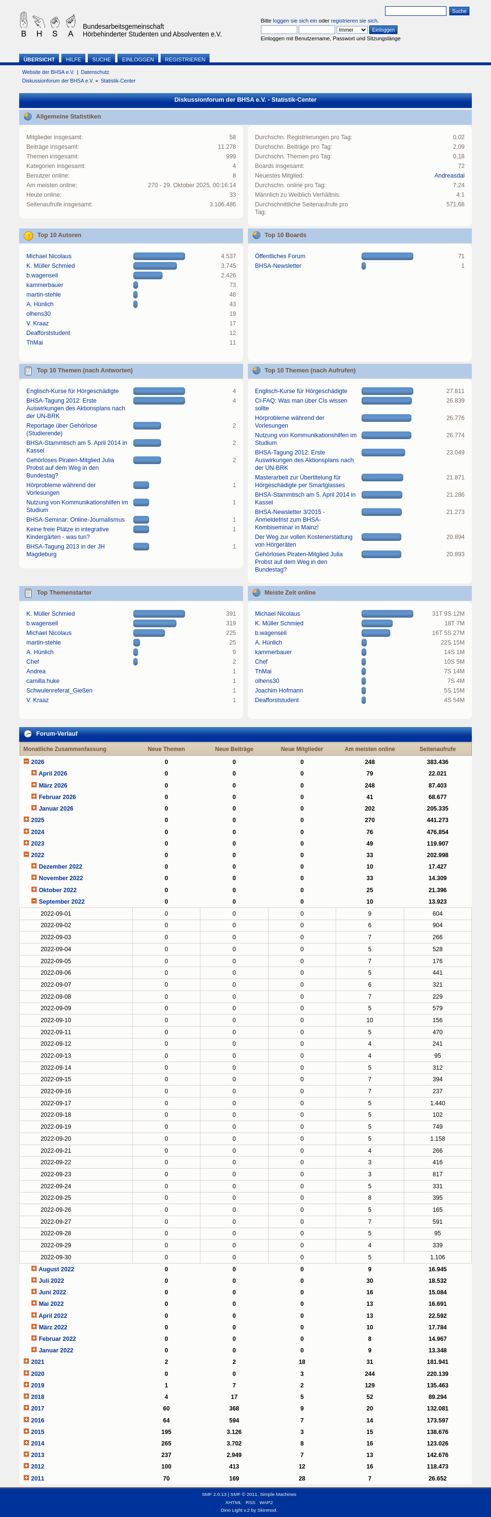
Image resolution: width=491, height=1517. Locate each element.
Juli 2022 (51, 1281)
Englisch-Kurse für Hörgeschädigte (72, 391)
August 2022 (56, 1269)
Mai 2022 (51, 1304)
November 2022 (61, 878)
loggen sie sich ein (295, 21)
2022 (38, 855)
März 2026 (53, 785)
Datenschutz (95, 72)
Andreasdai (449, 175)
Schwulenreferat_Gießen (59, 690)
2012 (38, 1466)
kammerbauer (44, 285)
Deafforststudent (48, 333)
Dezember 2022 (60, 866)
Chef (32, 661)
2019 (38, 1385)
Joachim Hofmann (279, 690)
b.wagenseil (42, 275)
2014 (38, 1443)
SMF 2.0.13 (214, 1494)
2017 (38, 1408)
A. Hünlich (40, 304)
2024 (38, 832)
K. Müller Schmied (50, 266)
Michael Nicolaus (48, 256)
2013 (38, 1455)
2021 (38, 1362)
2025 (38, 820)
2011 (38, 1478)
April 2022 (52, 1316)
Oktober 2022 (58, 890)
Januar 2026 (56, 808)
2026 (38, 762)
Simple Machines (278, 1494)
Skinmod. (267, 1510)
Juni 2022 (52, 1292)
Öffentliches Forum (280, 256)
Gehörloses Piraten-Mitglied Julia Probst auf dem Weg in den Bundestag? (70, 468)
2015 (38, 1432)
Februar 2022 (57, 1339)
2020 (38, 1374)
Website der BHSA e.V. (48, 72)
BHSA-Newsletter (278, 266)
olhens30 (38, 314)
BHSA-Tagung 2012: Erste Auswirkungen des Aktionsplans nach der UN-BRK (75, 408)
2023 (38, 843)
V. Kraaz (37, 323)
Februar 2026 (57, 797)
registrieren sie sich (354, 21)
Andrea (36, 671)
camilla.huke (42, 681)
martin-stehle (43, 294)
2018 (38, 1397)
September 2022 (62, 901)
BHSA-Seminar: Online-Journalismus (75, 519)
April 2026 (52, 773)
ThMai (34, 342)
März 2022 (53, 1327)
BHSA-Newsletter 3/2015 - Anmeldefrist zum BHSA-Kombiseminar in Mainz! (290, 520)
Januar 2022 (56, 1350)
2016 (38, 1420)
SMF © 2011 (244, 1494)
